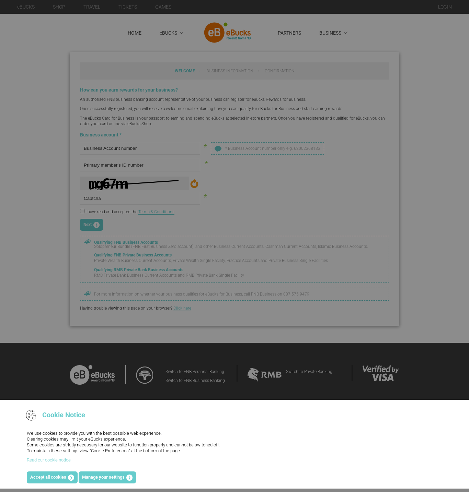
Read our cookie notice (49, 460)
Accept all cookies (48, 477)
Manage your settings (103, 477)
